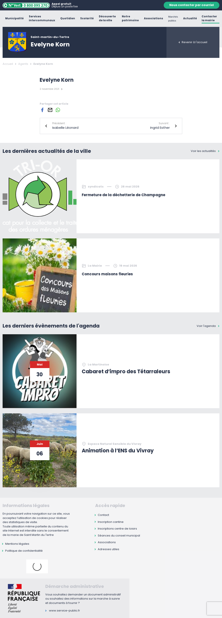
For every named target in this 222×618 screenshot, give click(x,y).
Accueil (8, 64)
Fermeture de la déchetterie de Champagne (123, 194)
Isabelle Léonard (65, 127)
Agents (23, 64)
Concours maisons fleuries (107, 274)
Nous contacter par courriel (191, 5)
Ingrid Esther (160, 127)
